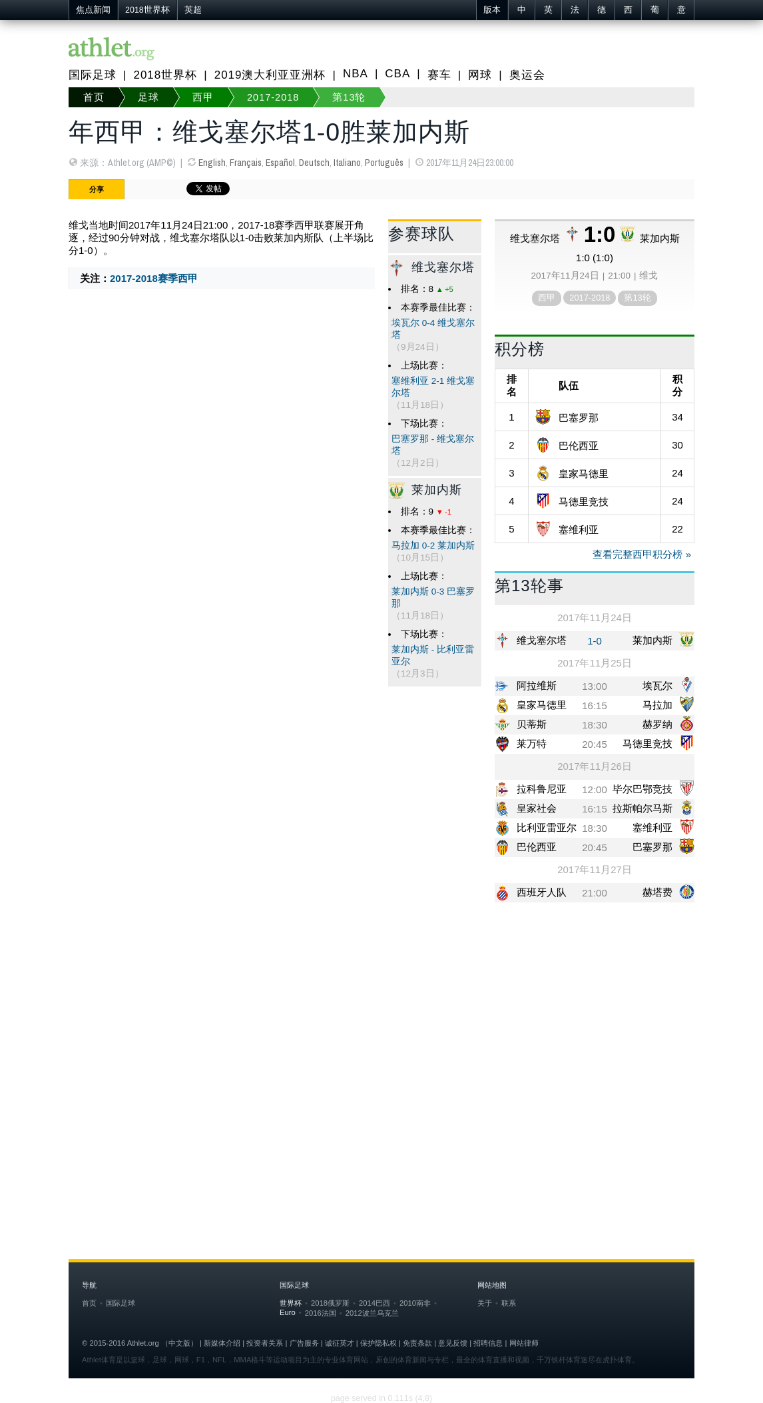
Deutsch (314, 163)
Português (384, 163)
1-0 (594, 641)
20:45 (594, 744)
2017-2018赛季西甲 (154, 278)
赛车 (439, 75)
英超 (193, 10)
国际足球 (93, 75)
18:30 (594, 724)
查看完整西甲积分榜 (637, 554)
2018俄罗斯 (330, 1303)
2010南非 (415, 1303)
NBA (355, 73)
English (212, 163)
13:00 (594, 686)
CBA (397, 73)
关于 (484, 1303)
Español (280, 163)
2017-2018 (273, 97)
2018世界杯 (147, 10)
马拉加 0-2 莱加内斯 (433, 546)
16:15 (594, 705)
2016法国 (320, 1313)
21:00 (594, 892)
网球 (480, 75)
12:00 (594, 789)
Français (246, 163)
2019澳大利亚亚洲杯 (270, 75)
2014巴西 (374, 1303)
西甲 (203, 97)
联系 (508, 1303)
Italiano (347, 163)
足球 (148, 97)
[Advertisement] (381, 1015)
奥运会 (527, 75)
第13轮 (349, 97)
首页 (94, 97)
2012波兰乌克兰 (372, 1313)
